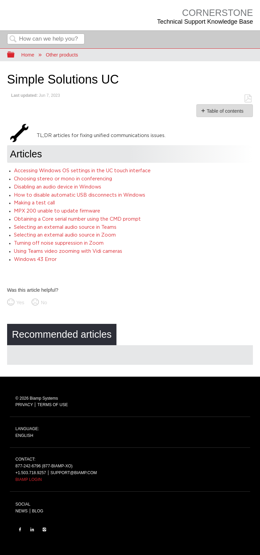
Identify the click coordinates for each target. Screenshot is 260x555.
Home (27, 55)
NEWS (22, 511)
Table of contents (225, 111)
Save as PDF (248, 98)
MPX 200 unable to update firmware (57, 211)
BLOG (37, 511)
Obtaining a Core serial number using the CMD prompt (77, 219)
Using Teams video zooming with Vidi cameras (68, 251)
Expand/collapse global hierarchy (15, 55)
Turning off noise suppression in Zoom (59, 243)
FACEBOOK (20, 529)
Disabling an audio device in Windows (57, 187)
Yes (20, 302)
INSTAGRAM (44, 529)
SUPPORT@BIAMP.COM (73, 472)
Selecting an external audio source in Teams (65, 227)
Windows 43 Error (35, 259)
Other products (62, 55)
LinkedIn (32, 529)
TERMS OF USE (52, 404)
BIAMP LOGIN (29, 479)
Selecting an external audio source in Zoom (65, 235)
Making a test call (34, 203)
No (44, 302)
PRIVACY (24, 404)
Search (13, 39)
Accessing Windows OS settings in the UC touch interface (82, 171)
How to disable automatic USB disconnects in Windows (79, 195)
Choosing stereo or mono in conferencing (63, 179)
